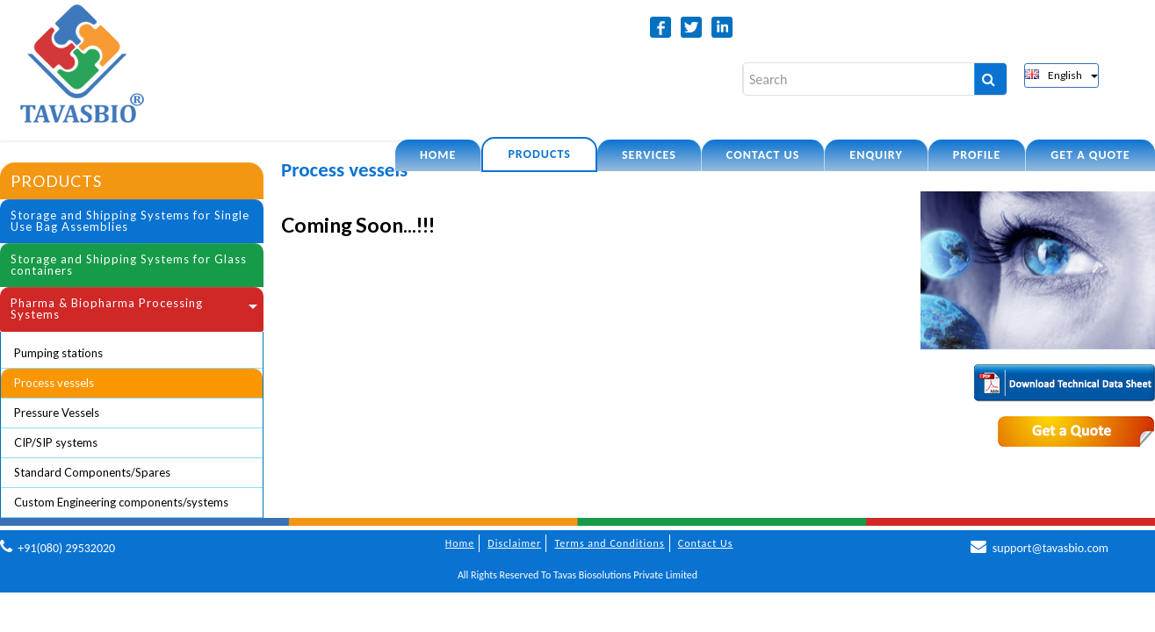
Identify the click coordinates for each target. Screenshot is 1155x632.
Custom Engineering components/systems (121, 502)
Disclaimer (514, 543)
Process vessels (54, 383)
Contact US (762, 154)
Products (539, 154)
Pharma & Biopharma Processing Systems (107, 308)
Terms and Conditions (609, 543)
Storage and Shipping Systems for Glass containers (129, 264)
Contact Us (705, 543)
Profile (977, 154)
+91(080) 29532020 (66, 548)
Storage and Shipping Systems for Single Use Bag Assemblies (130, 220)
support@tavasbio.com (1050, 548)
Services (649, 154)
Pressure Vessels (56, 413)
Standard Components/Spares (92, 472)
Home (438, 154)
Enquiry (875, 154)
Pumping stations (58, 353)
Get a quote (1090, 154)
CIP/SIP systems (55, 442)
